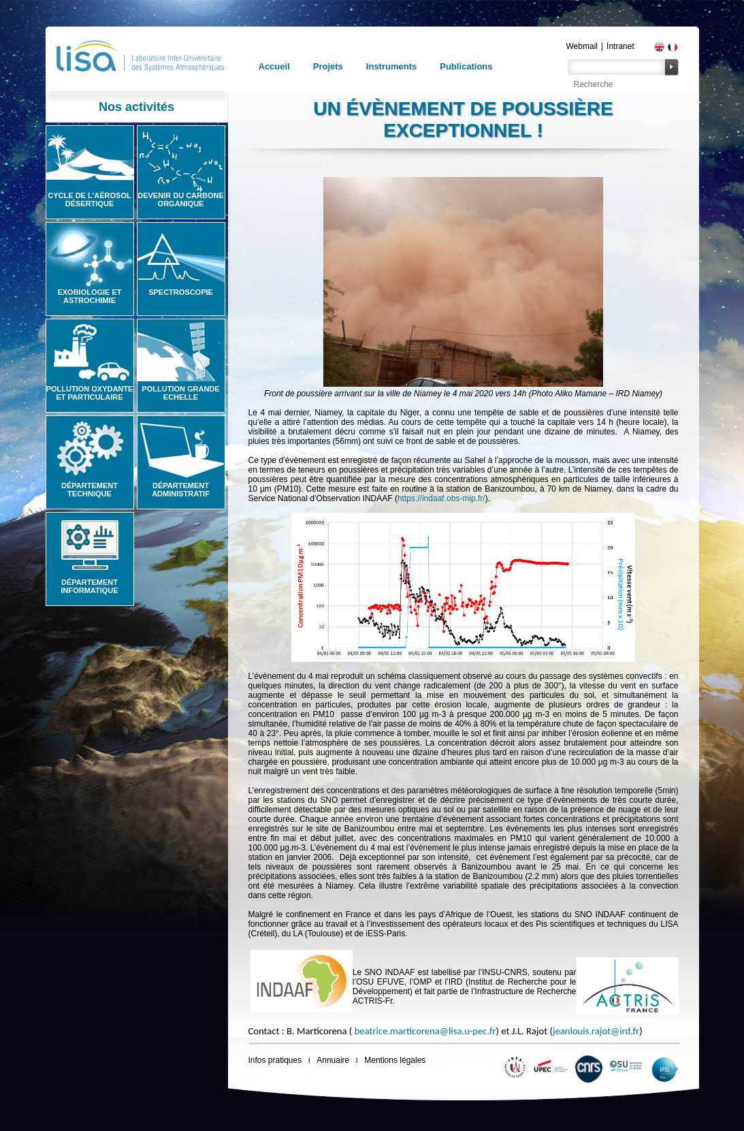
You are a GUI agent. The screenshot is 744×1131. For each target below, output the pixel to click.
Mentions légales (394, 1060)
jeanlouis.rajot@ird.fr (596, 1031)
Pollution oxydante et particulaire (89, 393)
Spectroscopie (180, 292)
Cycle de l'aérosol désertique (89, 199)
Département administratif (181, 489)
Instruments (391, 66)
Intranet (620, 46)
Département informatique (89, 586)
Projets (328, 66)
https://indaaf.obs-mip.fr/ (441, 498)
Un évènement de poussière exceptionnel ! (463, 119)
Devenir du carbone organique (181, 199)
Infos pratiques (275, 1060)
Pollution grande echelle (180, 393)
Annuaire (333, 1060)
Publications (466, 66)
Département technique (89, 489)
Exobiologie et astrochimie (89, 296)
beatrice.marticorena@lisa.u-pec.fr (425, 1031)
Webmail (582, 46)
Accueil (274, 66)
